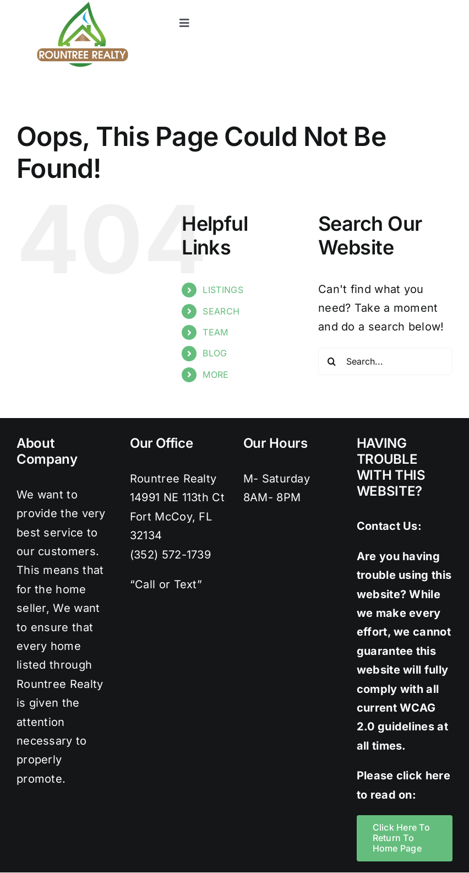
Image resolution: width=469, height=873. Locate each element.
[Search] (332, 361)
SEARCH (221, 311)
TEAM (215, 332)
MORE (215, 374)
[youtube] (446, 5)
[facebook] (357, 5)
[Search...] (385, 361)
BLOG (215, 353)
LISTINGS (223, 289)
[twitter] (380, 5)
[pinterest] (424, 5)
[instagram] (402, 5)
